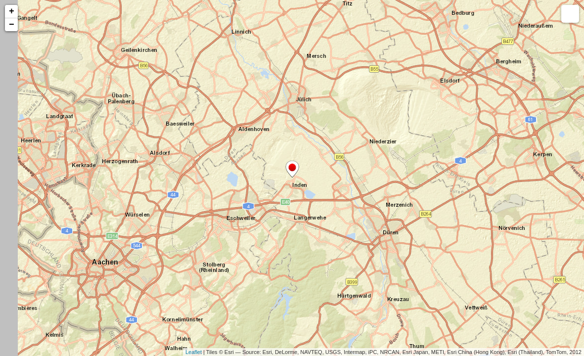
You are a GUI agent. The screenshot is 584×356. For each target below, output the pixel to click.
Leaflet (193, 352)
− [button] (11, 25)
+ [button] (11, 11)
